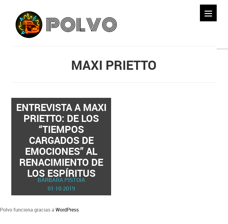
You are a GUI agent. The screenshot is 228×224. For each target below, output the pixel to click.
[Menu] (208, 13)
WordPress (67, 209)
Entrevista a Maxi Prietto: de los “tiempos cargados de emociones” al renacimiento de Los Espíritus (61, 147)
